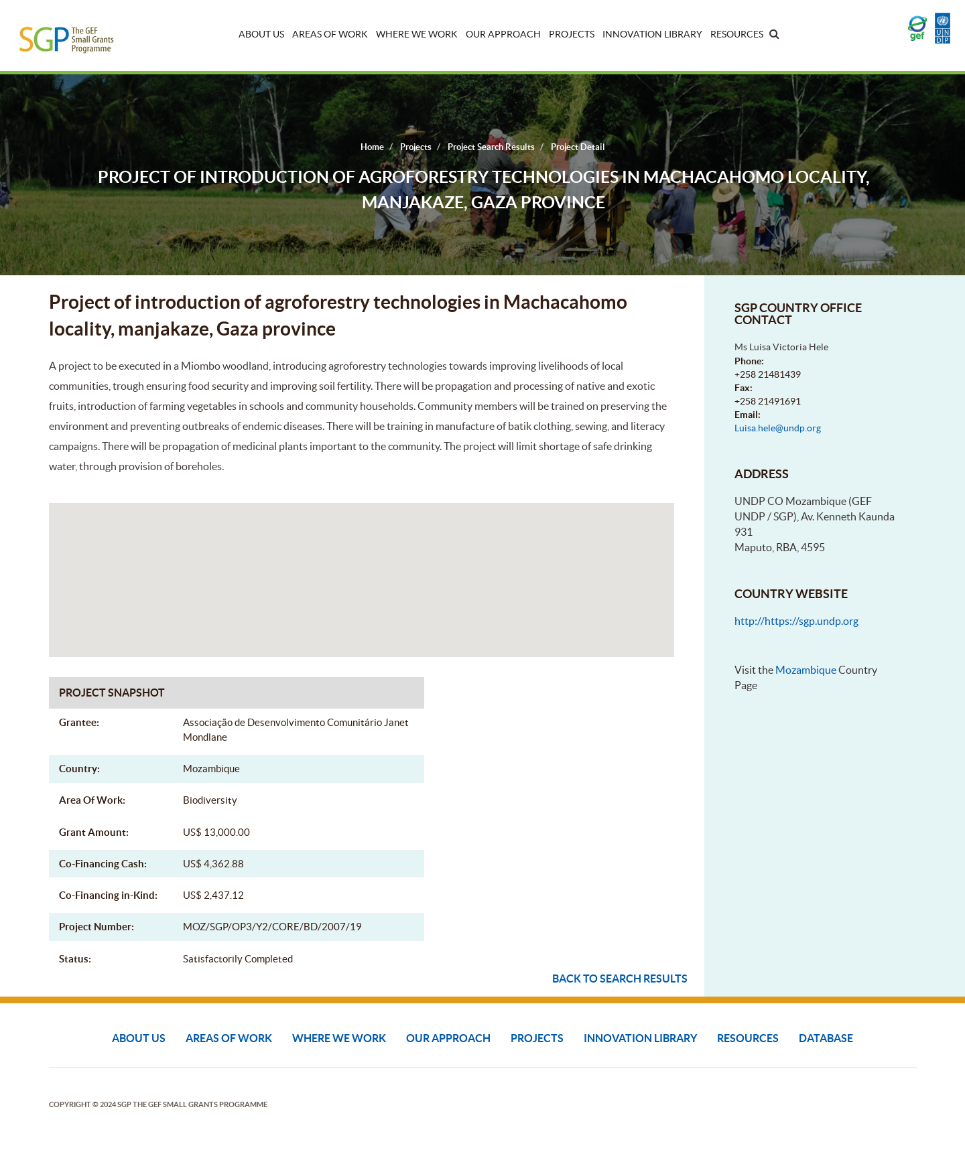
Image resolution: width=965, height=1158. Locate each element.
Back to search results (620, 978)
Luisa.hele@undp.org (777, 428)
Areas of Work (330, 34)
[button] (361, 567)
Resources (736, 34)
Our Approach (503, 34)
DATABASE (826, 1038)
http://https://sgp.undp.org (796, 621)
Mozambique (805, 670)
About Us (261, 34)
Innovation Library (652, 34)
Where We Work (417, 34)
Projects (571, 34)
